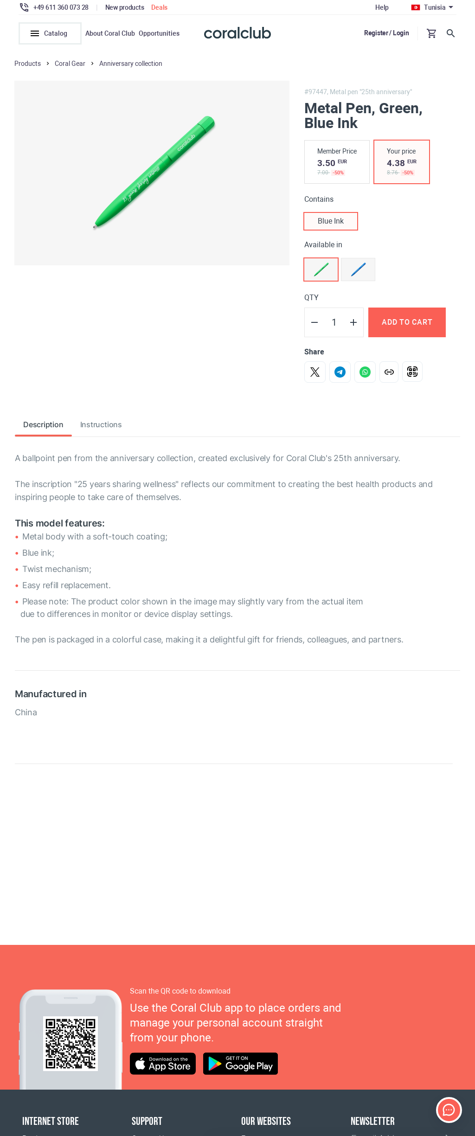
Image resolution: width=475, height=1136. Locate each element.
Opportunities (159, 33)
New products (124, 7)
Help (382, 7)
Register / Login (386, 33)
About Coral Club (110, 33)
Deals (159, 7)
